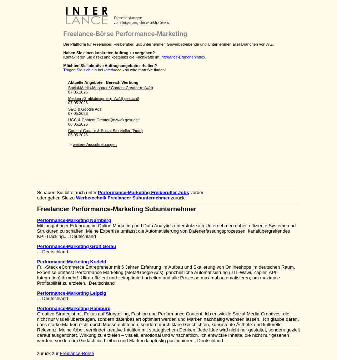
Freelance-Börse (77, 353)
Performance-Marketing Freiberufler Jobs (143, 192)
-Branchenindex (182, 57)
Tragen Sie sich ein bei (92, 70)
